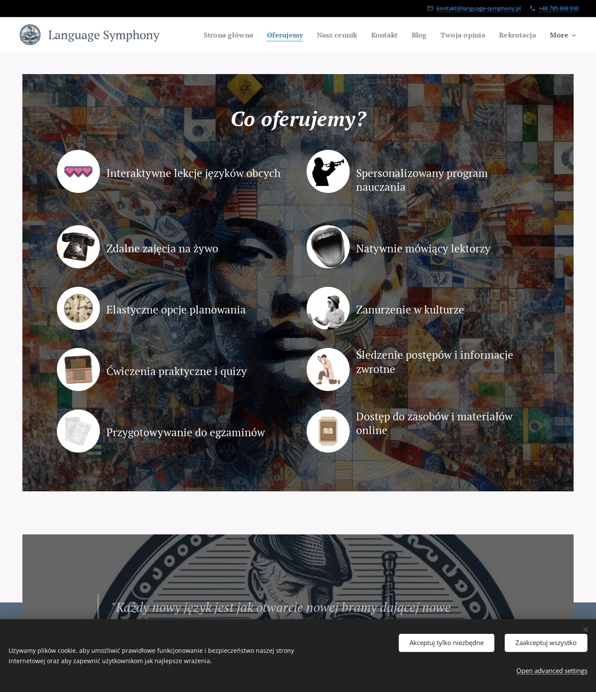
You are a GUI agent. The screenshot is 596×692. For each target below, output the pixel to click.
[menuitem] (217, 35)
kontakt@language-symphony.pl (479, 8)
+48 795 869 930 (559, 8)
